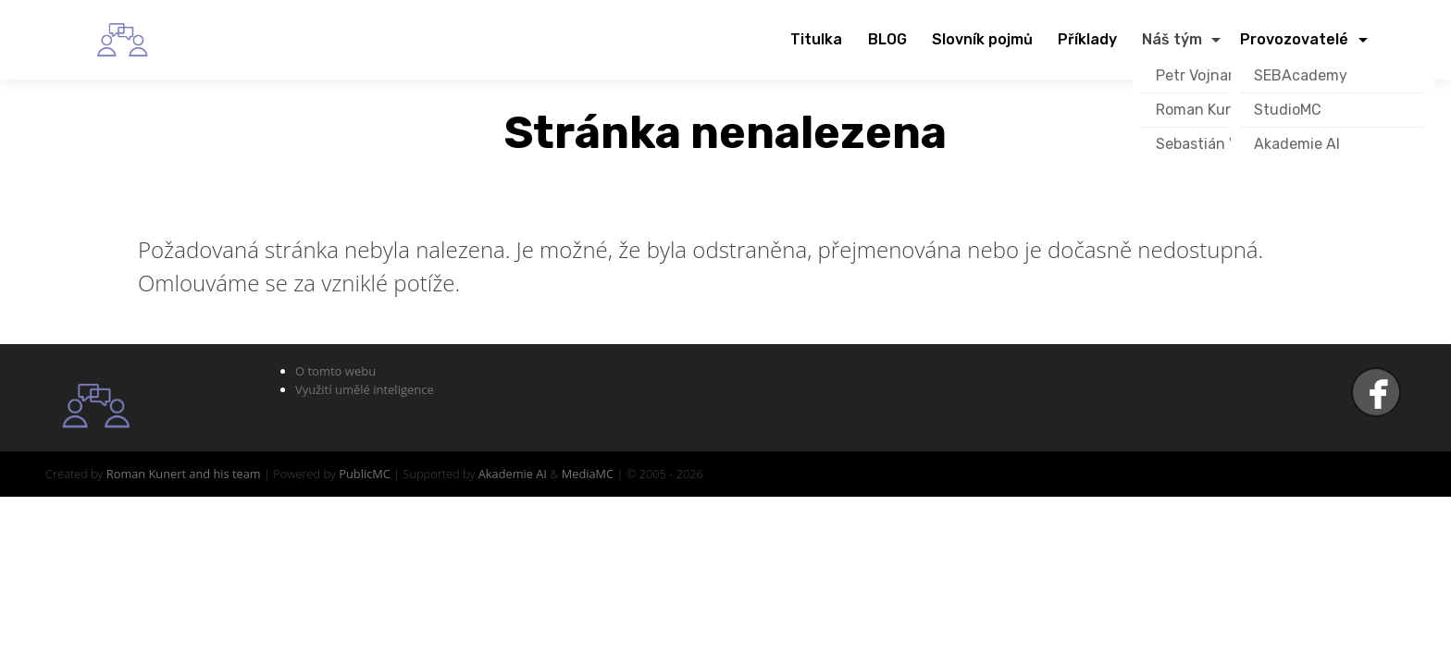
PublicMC (365, 473)
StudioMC (1287, 109)
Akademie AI (1297, 144)
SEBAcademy (1300, 75)
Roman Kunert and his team (183, 473)
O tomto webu (335, 371)
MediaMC (588, 473)
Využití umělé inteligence (364, 389)
